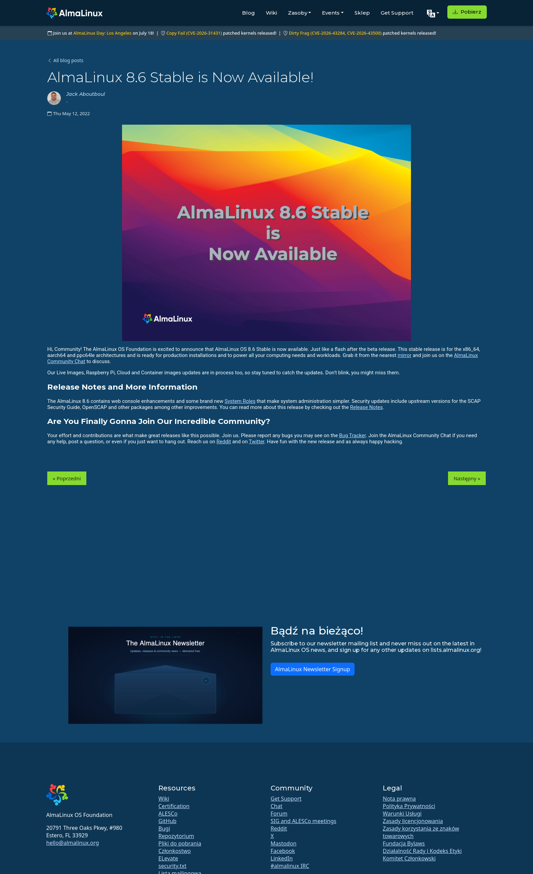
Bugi (164, 828)
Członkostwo (174, 851)
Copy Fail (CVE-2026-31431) (194, 33)
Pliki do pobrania (179, 843)
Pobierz (467, 11)
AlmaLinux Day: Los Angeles (102, 33)
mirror (404, 355)
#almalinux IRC (290, 866)
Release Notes (366, 407)
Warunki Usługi (402, 813)
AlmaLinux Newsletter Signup (312, 669)
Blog (248, 13)
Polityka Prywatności (409, 806)
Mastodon (283, 843)
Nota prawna (399, 798)
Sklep (362, 13)
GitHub (167, 821)
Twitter (256, 442)
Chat (276, 806)
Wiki (271, 13)
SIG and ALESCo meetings (303, 821)
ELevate (168, 858)
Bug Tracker (352, 435)
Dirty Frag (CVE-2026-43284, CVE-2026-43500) (335, 33)
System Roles (240, 401)
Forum (279, 813)
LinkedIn (282, 858)
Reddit (224, 442)
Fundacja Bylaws (404, 843)
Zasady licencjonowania (413, 821)
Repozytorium (176, 836)
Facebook (283, 851)
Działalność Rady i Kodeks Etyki (422, 851)
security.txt (172, 866)
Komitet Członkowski (409, 858)
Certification (173, 806)
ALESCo (167, 813)
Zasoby (297, 13)
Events (331, 13)
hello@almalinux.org (72, 842)
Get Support (397, 13)
